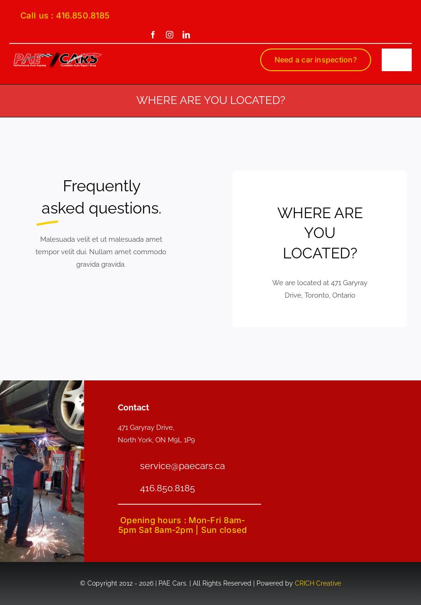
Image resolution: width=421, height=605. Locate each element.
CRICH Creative (318, 583)
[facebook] (153, 34)
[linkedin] (186, 34)
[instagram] (169, 34)
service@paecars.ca (182, 465)
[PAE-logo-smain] (57, 54)
